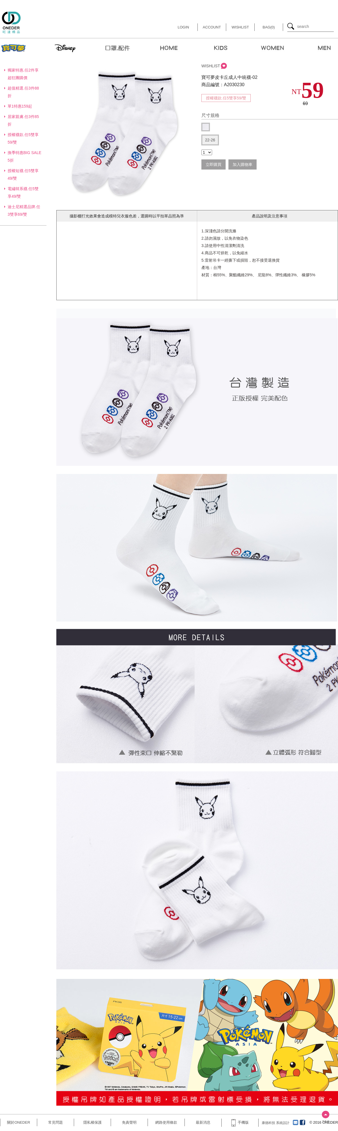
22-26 (210, 140)
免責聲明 (129, 1122)
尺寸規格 (210, 115)
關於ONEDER (18, 1122)
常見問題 (55, 1122)
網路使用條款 (166, 1122)
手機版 (240, 1122)
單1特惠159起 (20, 106)
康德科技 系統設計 (276, 1123)
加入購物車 (242, 164)
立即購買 (213, 164)
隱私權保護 (92, 1122)
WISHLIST (210, 66)
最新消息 (203, 1122)
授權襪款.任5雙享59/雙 (226, 98)
